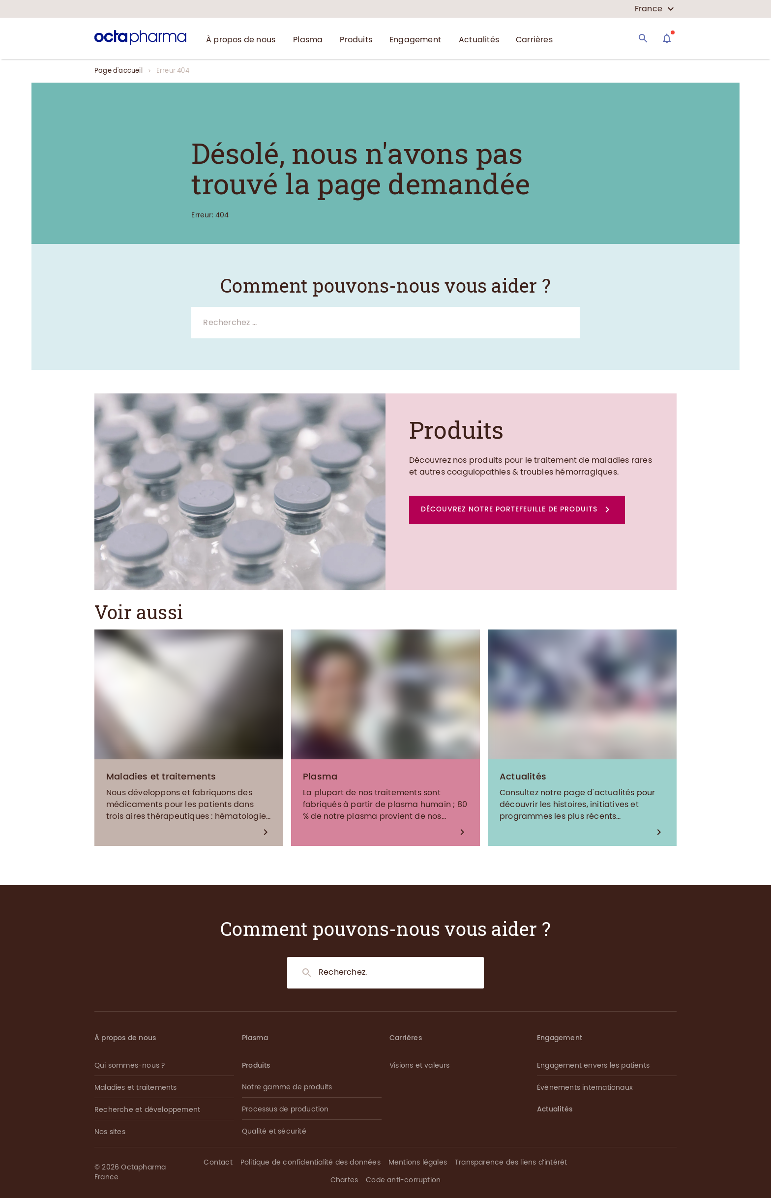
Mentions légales (417, 1162)
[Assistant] (667, 38)
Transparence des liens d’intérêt (511, 1162)
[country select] (654, 9)
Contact (218, 1162)
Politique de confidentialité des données (310, 1162)
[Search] (643, 38)
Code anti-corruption (403, 1180)
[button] (517, 510)
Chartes (344, 1180)
